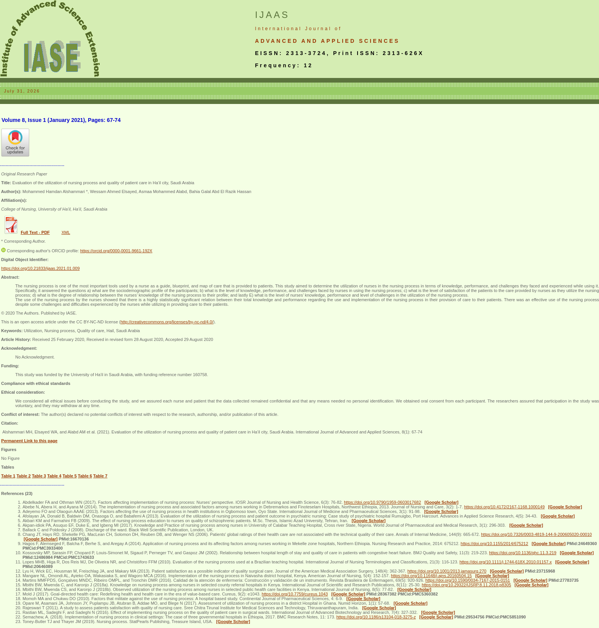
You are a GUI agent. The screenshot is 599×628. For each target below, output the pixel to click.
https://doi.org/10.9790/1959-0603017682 (382, 502)
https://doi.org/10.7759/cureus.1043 (295, 594)
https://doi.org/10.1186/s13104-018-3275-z (376, 617)
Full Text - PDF (35, 232)
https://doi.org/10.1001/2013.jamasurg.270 (447, 571)
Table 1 (8, 476)
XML (66, 232)
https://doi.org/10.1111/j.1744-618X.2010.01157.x (506, 562)
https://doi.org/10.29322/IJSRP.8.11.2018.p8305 (466, 585)
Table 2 (23, 476)
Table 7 (100, 476)
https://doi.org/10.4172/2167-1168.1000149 (504, 507)
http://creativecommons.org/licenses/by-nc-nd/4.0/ (166, 322)
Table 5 (70, 476)
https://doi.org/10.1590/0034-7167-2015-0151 (468, 580)
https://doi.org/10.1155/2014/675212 (494, 543)
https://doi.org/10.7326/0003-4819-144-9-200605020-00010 (536, 534)
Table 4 (54, 476)
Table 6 (85, 476)
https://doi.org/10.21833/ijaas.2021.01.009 (40, 268)
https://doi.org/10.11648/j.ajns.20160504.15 (431, 575)
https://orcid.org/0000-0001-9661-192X (116, 250)
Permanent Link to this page (29, 440)
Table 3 (39, 476)
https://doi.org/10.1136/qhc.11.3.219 (522, 552)
